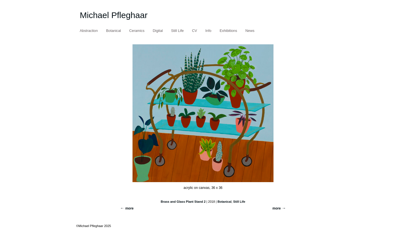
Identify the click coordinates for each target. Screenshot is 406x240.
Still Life (177, 31)
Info (208, 31)
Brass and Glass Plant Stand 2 (183, 201)
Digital (158, 31)
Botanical (113, 31)
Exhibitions (228, 31)
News (249, 31)
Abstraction (89, 31)
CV (194, 31)
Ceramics (136, 31)
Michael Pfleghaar (113, 15)
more (276, 208)
